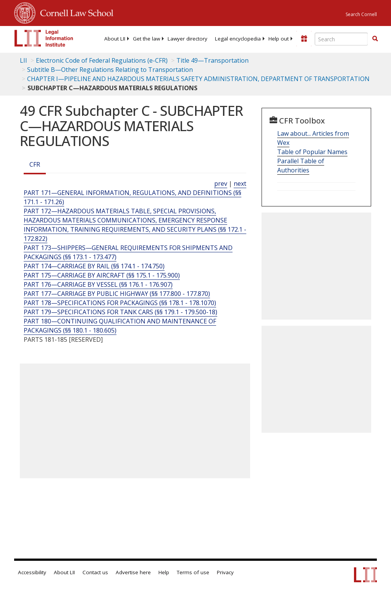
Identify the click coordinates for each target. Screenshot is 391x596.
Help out (278, 38)
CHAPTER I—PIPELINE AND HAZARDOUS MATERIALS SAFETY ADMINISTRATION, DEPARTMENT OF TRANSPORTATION (198, 79)
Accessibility (32, 572)
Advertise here (133, 572)
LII (23, 60)
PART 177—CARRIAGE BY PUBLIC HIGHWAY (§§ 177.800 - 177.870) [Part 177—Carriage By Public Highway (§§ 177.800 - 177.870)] (117, 293)
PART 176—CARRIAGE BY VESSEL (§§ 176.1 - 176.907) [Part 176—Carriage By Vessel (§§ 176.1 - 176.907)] (98, 284)
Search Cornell (361, 14)
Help (163, 572)
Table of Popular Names (312, 152)
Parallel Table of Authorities (300, 165)
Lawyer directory (187, 38)
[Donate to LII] (304, 38)
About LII (114, 38)
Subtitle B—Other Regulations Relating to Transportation (110, 69)
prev (220, 183)
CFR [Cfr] (34, 164)
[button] (375, 38)
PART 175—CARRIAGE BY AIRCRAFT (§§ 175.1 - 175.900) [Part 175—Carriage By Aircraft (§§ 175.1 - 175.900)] (102, 275)
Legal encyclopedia (238, 38)
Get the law (146, 38)
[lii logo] (44, 38)
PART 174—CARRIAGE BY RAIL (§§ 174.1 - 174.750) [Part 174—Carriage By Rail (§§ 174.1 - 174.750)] (94, 266)
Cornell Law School (74, 12)
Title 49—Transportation (212, 60)
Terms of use (193, 572)
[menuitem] (114, 38)
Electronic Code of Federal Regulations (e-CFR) (102, 60)
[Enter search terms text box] (341, 38)
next (240, 183)
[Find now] (375, 39)
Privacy (225, 572)
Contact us (95, 572)
